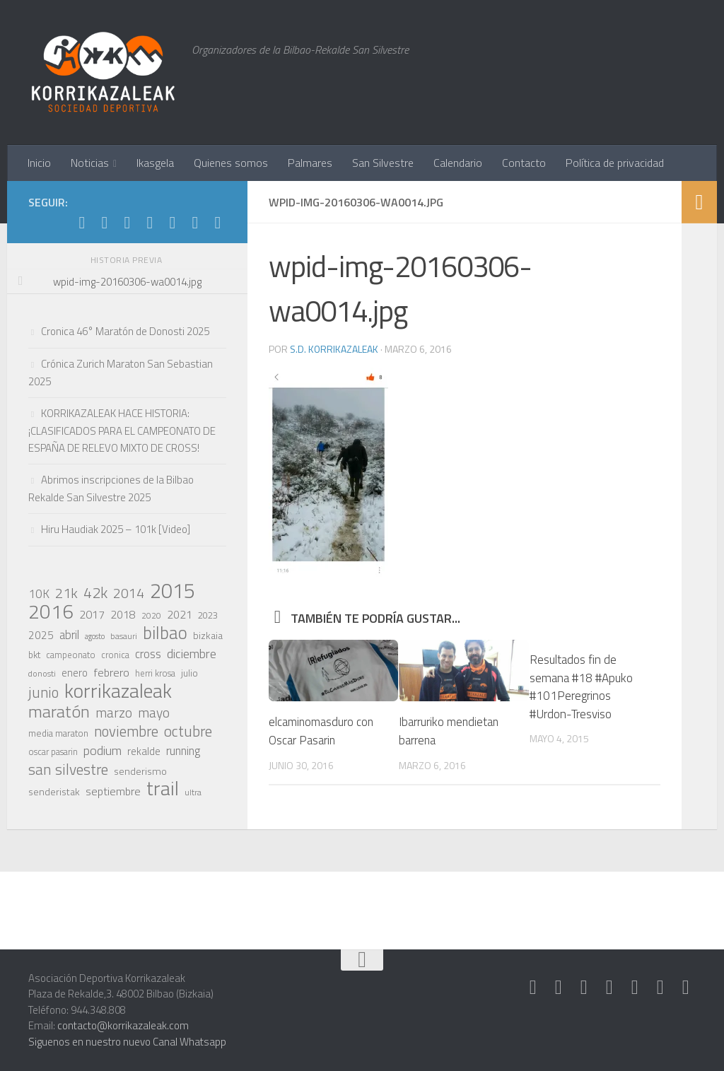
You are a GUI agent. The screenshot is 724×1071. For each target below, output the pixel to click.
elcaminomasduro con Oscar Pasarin (322, 730)
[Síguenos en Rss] (217, 222)
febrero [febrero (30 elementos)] (111, 672)
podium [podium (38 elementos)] (102, 750)
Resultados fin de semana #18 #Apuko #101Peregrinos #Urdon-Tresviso (581, 686)
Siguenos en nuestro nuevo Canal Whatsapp (127, 1042)
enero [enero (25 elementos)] (75, 673)
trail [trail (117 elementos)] (162, 788)
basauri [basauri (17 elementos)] (123, 636)
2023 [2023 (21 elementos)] (208, 615)
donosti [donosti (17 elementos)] (42, 673)
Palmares (310, 162)
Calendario (457, 162)
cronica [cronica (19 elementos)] (115, 655)
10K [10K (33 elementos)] (38, 593)
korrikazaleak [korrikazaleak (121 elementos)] (118, 690)
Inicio (39, 162)
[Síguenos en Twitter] (149, 222)
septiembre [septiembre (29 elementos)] (113, 791)
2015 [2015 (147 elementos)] (172, 590)
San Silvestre (383, 162)
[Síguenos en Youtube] (195, 222)
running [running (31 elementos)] (183, 750)
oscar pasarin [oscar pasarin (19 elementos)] (53, 752)
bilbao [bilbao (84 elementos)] (165, 632)
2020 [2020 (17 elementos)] (151, 615)
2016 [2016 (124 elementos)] (51, 611)
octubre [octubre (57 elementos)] (188, 730)
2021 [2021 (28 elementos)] (179, 614)
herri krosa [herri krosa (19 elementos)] (155, 673)
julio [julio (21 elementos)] (189, 673)
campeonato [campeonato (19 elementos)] (70, 655)
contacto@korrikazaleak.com (123, 1025)
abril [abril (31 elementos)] (69, 634)
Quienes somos (231, 162)
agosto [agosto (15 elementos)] (95, 636)
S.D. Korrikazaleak (334, 348)
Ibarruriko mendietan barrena (450, 730)
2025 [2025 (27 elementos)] (41, 634)
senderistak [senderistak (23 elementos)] (54, 791)
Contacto (524, 162)
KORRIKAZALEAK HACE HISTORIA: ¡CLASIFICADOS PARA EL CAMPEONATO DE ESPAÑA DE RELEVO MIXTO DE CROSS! (122, 430)
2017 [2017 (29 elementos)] (92, 614)
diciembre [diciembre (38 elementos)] (191, 653)
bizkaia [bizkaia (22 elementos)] (208, 635)
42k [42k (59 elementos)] (95, 592)
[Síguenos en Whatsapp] (127, 222)
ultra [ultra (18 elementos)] (193, 792)
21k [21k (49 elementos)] (66, 593)
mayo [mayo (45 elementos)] (154, 712)
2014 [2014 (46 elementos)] (128, 593)
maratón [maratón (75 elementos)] (59, 711)
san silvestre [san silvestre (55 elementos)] (68, 769)
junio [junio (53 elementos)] (43, 692)
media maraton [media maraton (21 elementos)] (58, 733)
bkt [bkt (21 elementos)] (34, 655)
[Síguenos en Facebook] (172, 222)
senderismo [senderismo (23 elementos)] (140, 770)
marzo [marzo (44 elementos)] (113, 712)
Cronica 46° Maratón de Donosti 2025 (125, 331)
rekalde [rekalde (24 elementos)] (143, 751)
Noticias (90, 162)
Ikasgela (155, 162)
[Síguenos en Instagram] (104, 222)
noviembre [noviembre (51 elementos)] (126, 731)
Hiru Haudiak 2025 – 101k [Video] (115, 529)
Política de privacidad (615, 162)
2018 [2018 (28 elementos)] (123, 614)
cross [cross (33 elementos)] (148, 653)
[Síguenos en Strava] (82, 222)
